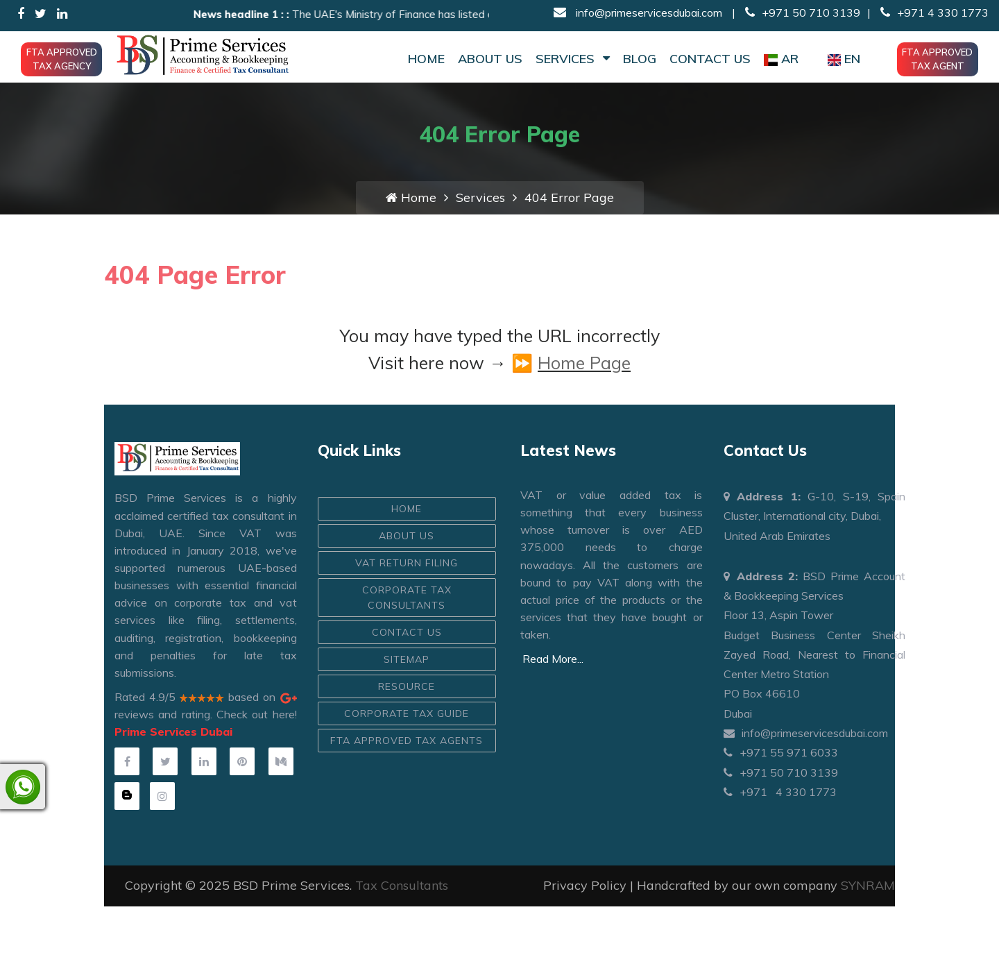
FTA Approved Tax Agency (61, 59)
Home (426, 59)
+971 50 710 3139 (802, 12)
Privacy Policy (584, 885)
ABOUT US (406, 536)
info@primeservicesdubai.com (647, 12)
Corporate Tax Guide (406, 713)
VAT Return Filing (406, 563)
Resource (406, 686)
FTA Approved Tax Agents (406, 740)
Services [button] (573, 59)
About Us (490, 59)
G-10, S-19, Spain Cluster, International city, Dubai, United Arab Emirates (815, 516)
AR (781, 59)
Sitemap (406, 659)
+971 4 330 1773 (933, 12)
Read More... (552, 659)
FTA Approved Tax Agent (937, 59)
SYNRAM (868, 885)
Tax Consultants (401, 885)
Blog (639, 59)
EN (844, 59)
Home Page (584, 362)
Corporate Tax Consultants (407, 597)
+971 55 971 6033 (781, 752)
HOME (406, 508)
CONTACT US (407, 632)
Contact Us (710, 59)
